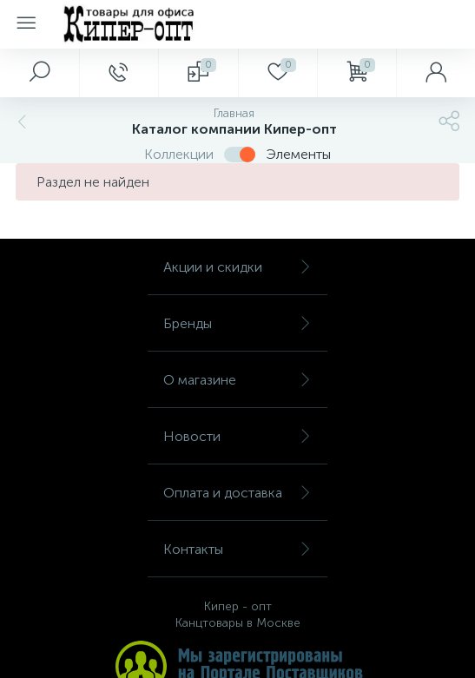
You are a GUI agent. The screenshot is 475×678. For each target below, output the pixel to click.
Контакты (237, 549)
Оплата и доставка (237, 492)
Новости (237, 436)
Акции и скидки (237, 267)
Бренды (237, 323)
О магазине (237, 380)
